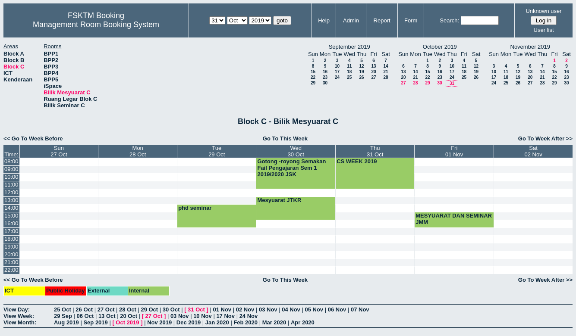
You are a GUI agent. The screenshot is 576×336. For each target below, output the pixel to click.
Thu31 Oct (375, 151)
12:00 (11, 192)
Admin (351, 20)
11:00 (11, 184)
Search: (449, 20)
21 (385, 71)
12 (361, 66)
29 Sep (63, 316)
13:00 (11, 200)
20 (373, 71)
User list (544, 30)
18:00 (11, 239)
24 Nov (248, 316)
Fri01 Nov (454, 151)
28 (385, 77)
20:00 (11, 254)
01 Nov (222, 309)
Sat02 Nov (533, 151)
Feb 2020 (245, 322)
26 (361, 77)
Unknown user (543, 11)
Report (382, 20)
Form (410, 20)
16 (325, 71)
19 (361, 71)
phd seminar (194, 208)
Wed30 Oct (296, 151)
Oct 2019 (127, 322)
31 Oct (196, 309)
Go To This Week (285, 138)
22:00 (11, 270)
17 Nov (225, 316)
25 (349, 77)
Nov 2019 (159, 322)
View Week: (18, 316)
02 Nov (245, 309)
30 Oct (171, 309)
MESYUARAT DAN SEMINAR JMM (453, 218)
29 (313, 83)
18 (349, 71)
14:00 (11, 208)
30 (325, 83)
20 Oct (128, 316)
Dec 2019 (188, 322)
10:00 (11, 177)
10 (337, 66)
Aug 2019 (66, 322)
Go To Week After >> (545, 138)
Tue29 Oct (216, 151)
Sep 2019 (95, 322)
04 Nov (291, 309)
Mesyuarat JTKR (279, 200)
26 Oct (84, 309)
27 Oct (106, 309)
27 (373, 77)
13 (373, 66)
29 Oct (149, 309)
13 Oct (107, 316)
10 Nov (202, 316)
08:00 (11, 161)
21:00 (11, 262)
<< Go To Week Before (33, 138)
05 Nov (314, 309)
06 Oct (85, 316)
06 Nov (337, 309)
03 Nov (268, 309)
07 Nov (360, 309)
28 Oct (127, 309)
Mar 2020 (274, 322)
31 (452, 83)
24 (337, 77)
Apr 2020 (303, 322)
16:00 (11, 223)
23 (325, 77)
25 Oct (62, 309)
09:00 (11, 169)
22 (313, 77)
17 (337, 71)
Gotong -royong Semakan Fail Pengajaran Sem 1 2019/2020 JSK (291, 167)
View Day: (16, 309)
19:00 (11, 246)
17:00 (11, 231)
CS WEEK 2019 (357, 161)
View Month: (19, 322)
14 (385, 66)
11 (349, 66)
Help (324, 20)
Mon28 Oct (137, 151)
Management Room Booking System (96, 24)
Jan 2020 (217, 322)
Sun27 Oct (58, 151)
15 (313, 71)
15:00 (11, 215)
